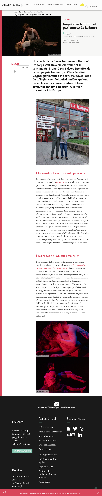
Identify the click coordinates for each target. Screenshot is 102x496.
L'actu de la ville (72, 5)
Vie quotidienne (40, 5)
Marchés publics (46, 436)
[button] (4, 492)
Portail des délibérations (50, 432)
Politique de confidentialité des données (47, 474)
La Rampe (60, 182)
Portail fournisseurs (48, 440)
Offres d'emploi (46, 427)
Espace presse (45, 449)
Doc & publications (48, 455)
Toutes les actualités (35, 12)
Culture (66, 20)
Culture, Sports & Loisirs (57, 5)
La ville (29, 5)
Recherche (93, 7)
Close (95, 492)
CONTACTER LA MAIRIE (22, 451)
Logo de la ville (46, 467)
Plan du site (44, 482)
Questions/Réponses (48, 445)
